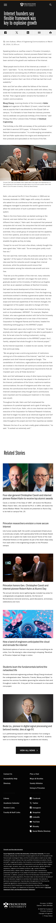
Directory (7, 783)
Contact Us (8, 774)
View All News (27, 750)
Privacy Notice (48, 916)
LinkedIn (36, 817)
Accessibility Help (10, 778)
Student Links (9, 807)
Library (6, 798)
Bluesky (36, 826)
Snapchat (36, 812)
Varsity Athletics (36, 783)
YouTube (36, 822)
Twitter (35, 803)
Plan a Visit (34, 774)
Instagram (37, 807)
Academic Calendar (11, 803)
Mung (8, 103)
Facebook (36, 798)
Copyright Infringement (45, 913)
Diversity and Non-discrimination (13, 849)
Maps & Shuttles (36, 778)
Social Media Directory (41, 831)
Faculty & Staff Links (12, 812)
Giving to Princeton (37, 788)
